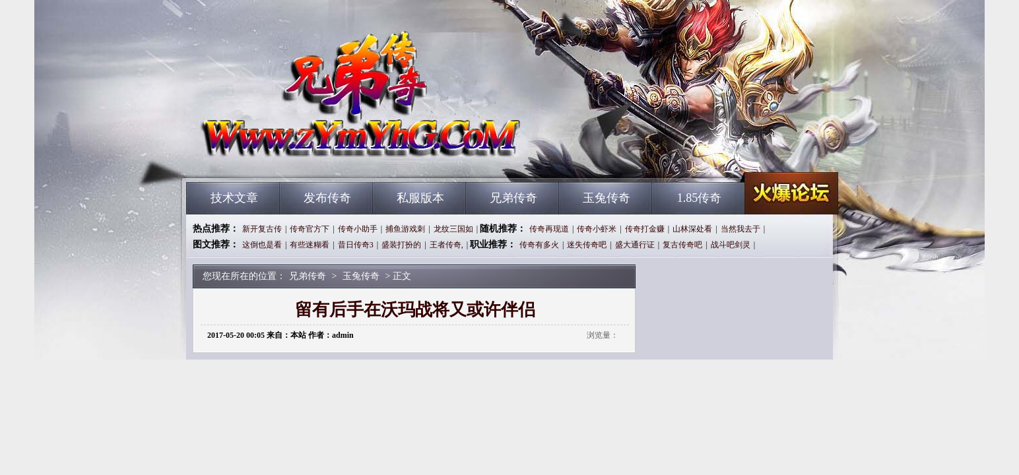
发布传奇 (327, 198)
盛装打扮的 (401, 244)
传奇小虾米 (596, 229)
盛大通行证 (635, 244)
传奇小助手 (358, 229)
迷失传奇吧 (587, 244)
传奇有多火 (539, 244)
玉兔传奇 (606, 198)
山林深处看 (692, 229)
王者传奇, (446, 244)
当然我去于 (740, 229)
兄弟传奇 (312, 158)
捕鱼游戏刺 (405, 229)
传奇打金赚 (645, 229)
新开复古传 (262, 229)
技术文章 (234, 198)
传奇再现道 (549, 229)
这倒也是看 (262, 244)
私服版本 (420, 198)
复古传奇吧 (682, 244)
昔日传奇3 (356, 244)
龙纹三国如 (453, 229)
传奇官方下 (309, 229)
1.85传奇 (699, 198)
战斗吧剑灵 (730, 244)
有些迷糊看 (309, 244)
